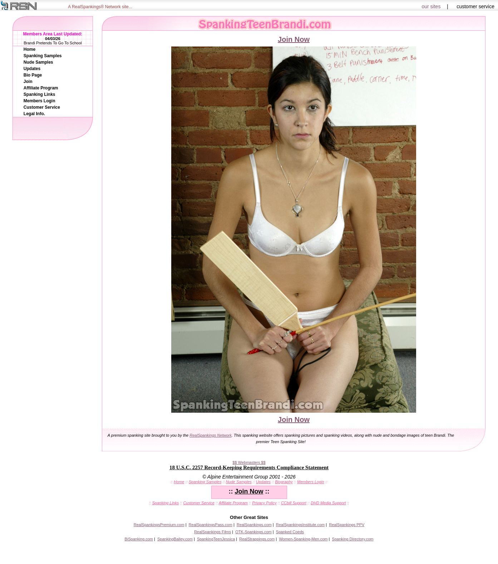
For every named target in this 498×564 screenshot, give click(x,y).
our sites (431, 6)
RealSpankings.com (254, 525)
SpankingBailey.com (175, 539)
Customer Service (42, 107)
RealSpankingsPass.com (210, 525)
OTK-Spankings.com (253, 532)
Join (28, 81)
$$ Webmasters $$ (248, 462)
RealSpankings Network (210, 435)
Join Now (294, 39)
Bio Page (33, 75)
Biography (284, 482)
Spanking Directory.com (353, 539)
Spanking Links (39, 94)
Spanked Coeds (290, 532)
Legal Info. (34, 113)
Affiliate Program (41, 87)
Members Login (39, 100)
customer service (475, 6)
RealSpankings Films (212, 532)
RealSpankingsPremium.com (159, 525)
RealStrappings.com (257, 539)
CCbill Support (293, 503)
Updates (32, 68)
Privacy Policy (264, 503)
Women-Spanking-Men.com (303, 539)
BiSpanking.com (138, 539)
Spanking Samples (43, 55)
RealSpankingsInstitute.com (300, 525)
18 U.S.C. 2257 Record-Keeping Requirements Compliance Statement (249, 467)
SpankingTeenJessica (216, 539)
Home (29, 49)
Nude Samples (38, 62)
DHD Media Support (328, 503)
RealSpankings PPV (346, 525)
